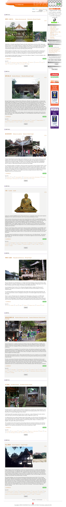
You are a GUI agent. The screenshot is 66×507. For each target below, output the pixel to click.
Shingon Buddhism (40, 120)
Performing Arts (53, 28)
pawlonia (53, 51)
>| (46, 11)
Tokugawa (25, 305)
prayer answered (14, 431)
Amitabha (11, 305)
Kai (7, 492)
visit (35, 242)
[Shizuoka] (32, 121)
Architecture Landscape (54, 31)
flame (19, 371)
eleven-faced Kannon (23, 492)
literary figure (51, 51)
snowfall (59, 48)
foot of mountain (22, 63)
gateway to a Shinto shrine (33, 431)
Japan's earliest (27, 120)
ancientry (6, 245)
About (33, 8)
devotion (27, 369)
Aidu (16, 371)
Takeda (11, 492)
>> (44, 11)
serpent (8, 62)
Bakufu (57, 50)
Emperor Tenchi (23, 242)
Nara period (11, 63)
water (8, 432)
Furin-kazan (16, 492)
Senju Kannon (11, 121)
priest (18, 242)
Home (36, 8)
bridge (37, 244)
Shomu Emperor (9, 178)
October (40, 369)
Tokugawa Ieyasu (32, 305)
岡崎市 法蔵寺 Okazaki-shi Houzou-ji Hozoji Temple (18, 257)
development (13, 242)
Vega (49, 50)
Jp (44, 20)
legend (16, 63)
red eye (50, 51)
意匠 (56, 34)
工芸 (53, 27)
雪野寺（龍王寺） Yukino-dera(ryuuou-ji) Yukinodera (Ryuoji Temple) (23, 19)
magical (52, 50)
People (51, 26)
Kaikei (52, 49)
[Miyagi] (12, 372)
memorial (38, 305)
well (7, 305)
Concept (40, 8)
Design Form (52, 34)
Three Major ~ (14, 369)
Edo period (16, 178)
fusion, (8, 242)
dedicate (8, 369)
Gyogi (42, 62)
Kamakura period (25, 432)
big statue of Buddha (26, 244)
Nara (15, 244)
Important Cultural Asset (33, 492)
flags (45, 491)
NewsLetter (52, 37)
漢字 (53, 35)
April (36, 369)
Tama (12, 177)
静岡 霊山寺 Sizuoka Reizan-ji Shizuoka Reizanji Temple (19, 76)
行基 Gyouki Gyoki (10, 190)
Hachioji (8, 177)
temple (6, 63)
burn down (37, 62)
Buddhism (19, 244)
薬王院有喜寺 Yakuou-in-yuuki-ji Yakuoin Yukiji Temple (19, 134)
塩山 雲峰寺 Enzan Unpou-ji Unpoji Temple (16, 444)
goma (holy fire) (21, 369)
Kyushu (55, 49)
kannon (41, 431)
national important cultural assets (17, 120)
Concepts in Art (52, 29)
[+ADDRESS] (8, 58)
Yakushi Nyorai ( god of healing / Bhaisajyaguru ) (19, 62)
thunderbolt (55, 51)
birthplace (58, 49)
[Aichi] (43, 305)
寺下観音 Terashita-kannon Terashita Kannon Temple (18, 384)
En (46, 20)
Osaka (11, 244)
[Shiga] (28, 63)
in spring (40, 491)
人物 (54, 26)
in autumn (32, 369)
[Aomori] (31, 432)
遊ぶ (54, 30)
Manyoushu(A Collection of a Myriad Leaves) (38, 371)
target (55, 50)
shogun (56, 51)
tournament (51, 52)
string (54, 52)
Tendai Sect (31, 62)
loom (56, 48)
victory (50, 49)
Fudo (29, 178)
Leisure (51, 30)
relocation (33, 120)
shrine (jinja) (13, 432)
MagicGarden (52, 38)
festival (8, 372)
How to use (44, 8)
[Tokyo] (33, 178)
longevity (20, 431)
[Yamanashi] (38, 494)
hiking (6, 121)
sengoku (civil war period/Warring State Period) (13, 494)
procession (11, 371)
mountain (28, 494)
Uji (49, 48)
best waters (19, 432)
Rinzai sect (41, 492)
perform (16, 491)
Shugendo (43, 177)
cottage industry (52, 48)
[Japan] (11, 245)
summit (59, 51)
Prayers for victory (10, 491)
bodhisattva (30, 242)
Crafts (51, 27)
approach (8, 120)
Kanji (51, 35)
